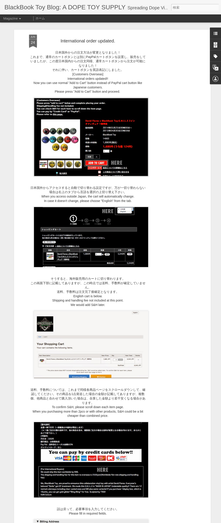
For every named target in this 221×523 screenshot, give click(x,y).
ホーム (40, 18)
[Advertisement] (171, 104)
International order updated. (88, 40)
